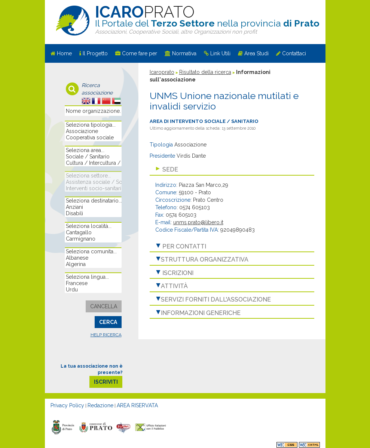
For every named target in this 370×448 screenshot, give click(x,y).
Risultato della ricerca (205, 72)
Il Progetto (95, 53)
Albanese (93, 258)
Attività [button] (174, 286)
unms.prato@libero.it (198, 222)
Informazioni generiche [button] (201, 312)
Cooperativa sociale (93, 138)
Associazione (93, 131)
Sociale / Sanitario (93, 157)
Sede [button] (169, 169)
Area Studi (256, 53)
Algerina (93, 264)
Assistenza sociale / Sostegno (93, 182)
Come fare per (139, 53)
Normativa (184, 53)
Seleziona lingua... (93, 277)
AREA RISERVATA (137, 405)
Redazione (100, 405)
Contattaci (294, 53)
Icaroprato (162, 72)
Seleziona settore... (93, 176)
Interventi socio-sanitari (93, 188)
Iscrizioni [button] (177, 272)
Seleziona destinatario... (93, 201)
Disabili (93, 213)
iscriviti (106, 382)
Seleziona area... (93, 150)
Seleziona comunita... (93, 251)
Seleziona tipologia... (93, 125)
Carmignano (93, 239)
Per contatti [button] (183, 246)
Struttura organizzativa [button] (204, 259)
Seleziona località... (93, 226)
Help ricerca (106, 334)
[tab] (232, 170)
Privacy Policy (67, 405)
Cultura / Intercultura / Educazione (93, 163)
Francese (93, 283)
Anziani (93, 207)
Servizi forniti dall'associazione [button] (216, 299)
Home (64, 53)
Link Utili (220, 53)
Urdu (93, 290)
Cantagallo (93, 232)
